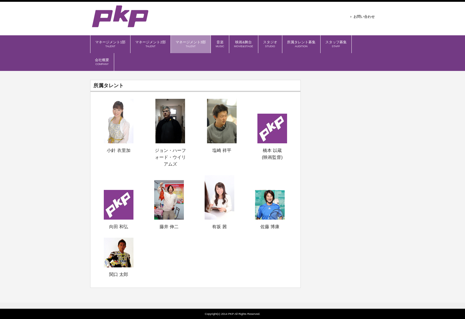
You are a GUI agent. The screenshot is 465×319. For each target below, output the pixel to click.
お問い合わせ (364, 16)
